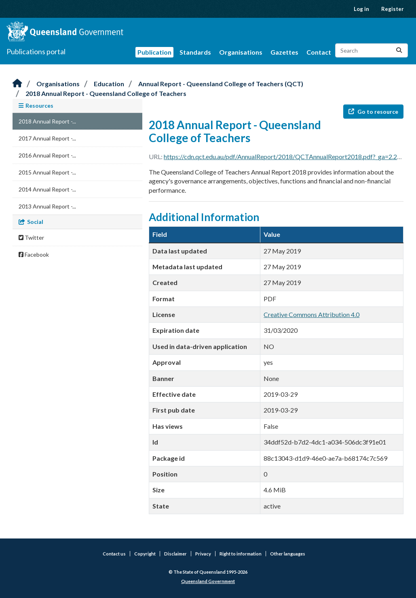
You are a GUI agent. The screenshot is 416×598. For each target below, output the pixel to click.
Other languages (287, 553)
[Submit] (399, 50)
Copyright (145, 553)
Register (392, 9)
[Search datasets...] (371, 50)
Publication (154, 52)
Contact (318, 52)
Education (109, 83)
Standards (195, 52)
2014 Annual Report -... (47, 189)
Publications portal (35, 51)
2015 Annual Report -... (47, 172)
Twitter (31, 237)
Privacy (203, 553)
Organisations (240, 52)
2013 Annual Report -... (47, 206)
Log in (361, 9)
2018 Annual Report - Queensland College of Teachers (105, 93)
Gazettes (284, 52)
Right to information (241, 553)
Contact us (114, 553)
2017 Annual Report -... (47, 138)
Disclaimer (175, 553)
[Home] (17, 83)
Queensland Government (208, 581)
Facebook (34, 254)
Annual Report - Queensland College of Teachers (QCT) (220, 83)
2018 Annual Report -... (47, 121)
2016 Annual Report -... (47, 155)
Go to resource (373, 111)
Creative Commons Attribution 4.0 (311, 314)
